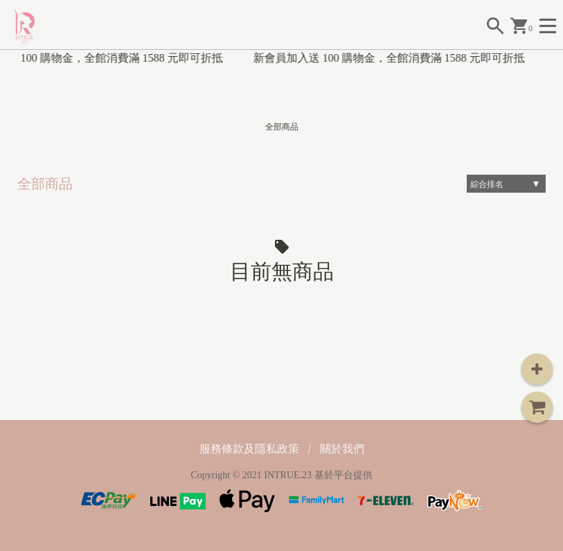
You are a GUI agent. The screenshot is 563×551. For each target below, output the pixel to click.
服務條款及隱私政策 (249, 449)
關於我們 (342, 449)
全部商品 (281, 127)
